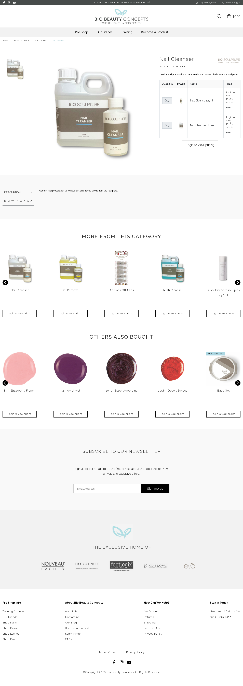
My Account (151, 611)
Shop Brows (10, 628)
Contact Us (72, 617)
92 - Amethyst (70, 390)
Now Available (140, 2)
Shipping (150, 622)
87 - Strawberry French (19, 390)
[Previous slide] (5, 282)
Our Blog (71, 622)
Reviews (18, 201)
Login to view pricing (230, 95)
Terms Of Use (152, 628)
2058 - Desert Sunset (172, 390)
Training (126, 32)
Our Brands (105, 32)
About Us (71, 611)
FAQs (68, 639)
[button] (15, 68)
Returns (149, 617)
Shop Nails (10, 622)
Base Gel (223, 390)
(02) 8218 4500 (231, 2)
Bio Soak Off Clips (121, 290)
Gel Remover (70, 290)
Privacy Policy (153, 633)
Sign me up (155, 488)
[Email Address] (107, 488)
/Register (211, 2)
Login (201, 2)
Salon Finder (73, 633)
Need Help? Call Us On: (225, 611)
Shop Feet (9, 639)
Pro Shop (81, 32)
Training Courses (13, 611)
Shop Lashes (11, 633)
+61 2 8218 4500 (221, 617)
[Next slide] (237, 282)
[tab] (18, 192)
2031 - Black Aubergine (122, 390)
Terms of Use (107, 652)
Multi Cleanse (172, 290)
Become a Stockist (154, 32)
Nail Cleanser (20, 290)
